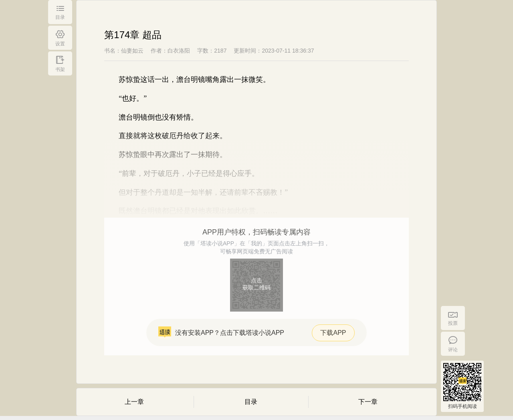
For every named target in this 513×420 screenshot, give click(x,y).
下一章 (368, 401)
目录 (250, 401)
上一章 (134, 401)
